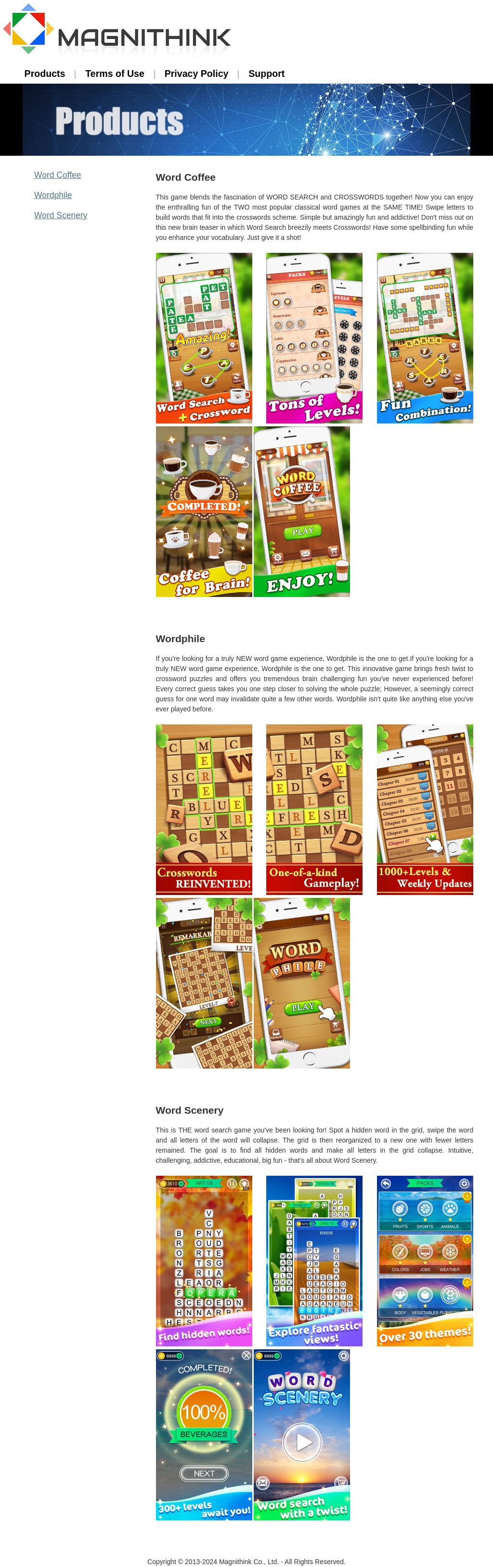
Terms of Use (114, 73)
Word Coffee (57, 175)
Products (45, 73)
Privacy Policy (197, 73)
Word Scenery (61, 215)
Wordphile (53, 195)
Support (266, 73)
